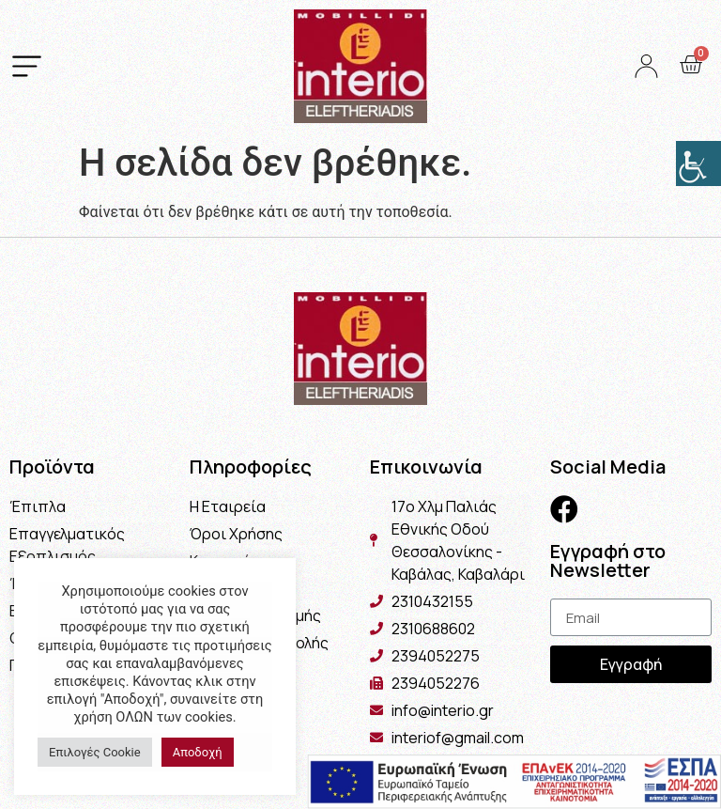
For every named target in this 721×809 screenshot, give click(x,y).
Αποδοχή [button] (197, 752)
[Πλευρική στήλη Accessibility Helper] (698, 163)
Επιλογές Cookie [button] (95, 752)
